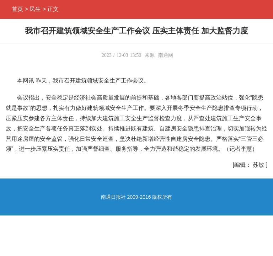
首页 (17, 9)
